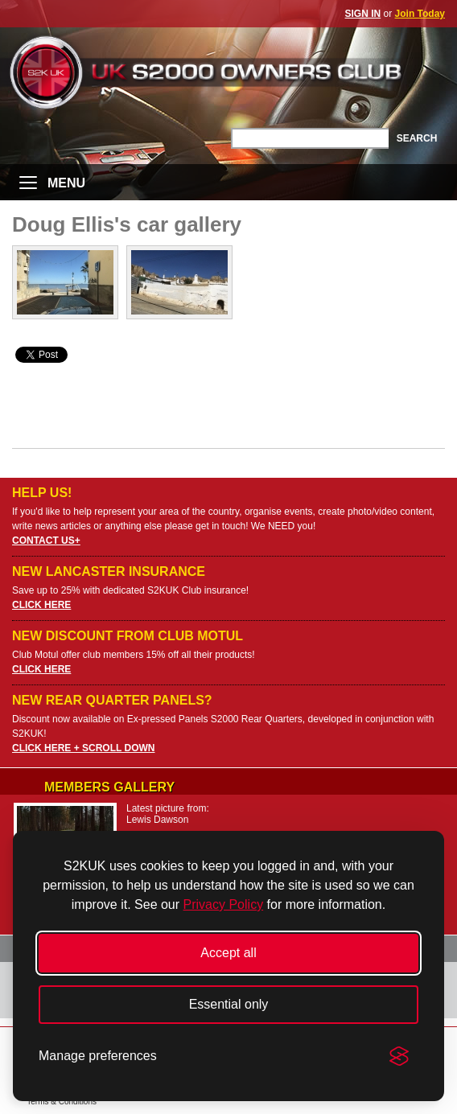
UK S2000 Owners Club (228, 72)
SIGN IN (363, 13)
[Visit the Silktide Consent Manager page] (399, 1056)
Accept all (228, 953)
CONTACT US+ (46, 540)
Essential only (229, 1004)
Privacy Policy (223, 904)
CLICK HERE (41, 604)
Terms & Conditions (62, 1101)
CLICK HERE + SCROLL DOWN (83, 748)
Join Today (420, 13)
